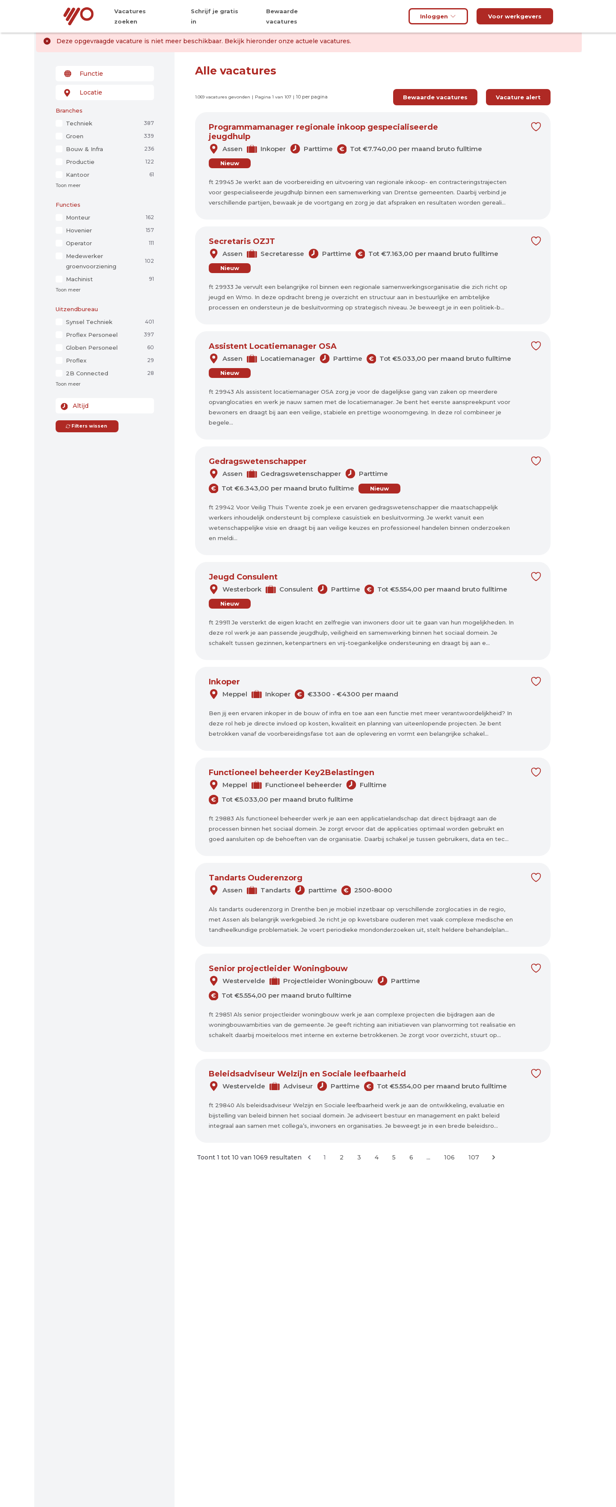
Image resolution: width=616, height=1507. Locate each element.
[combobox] (105, 73)
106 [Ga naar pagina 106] (449, 1157)
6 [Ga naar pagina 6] (411, 1157)
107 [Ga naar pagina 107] (473, 1157)
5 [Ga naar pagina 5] (394, 1157)
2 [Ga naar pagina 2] (342, 1157)
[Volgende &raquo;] (493, 1157)
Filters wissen (86, 426)
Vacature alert (518, 97)
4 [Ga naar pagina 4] (377, 1157)
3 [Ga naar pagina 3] (359, 1157)
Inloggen (438, 16)
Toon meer (68, 185)
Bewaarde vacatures (435, 97)
